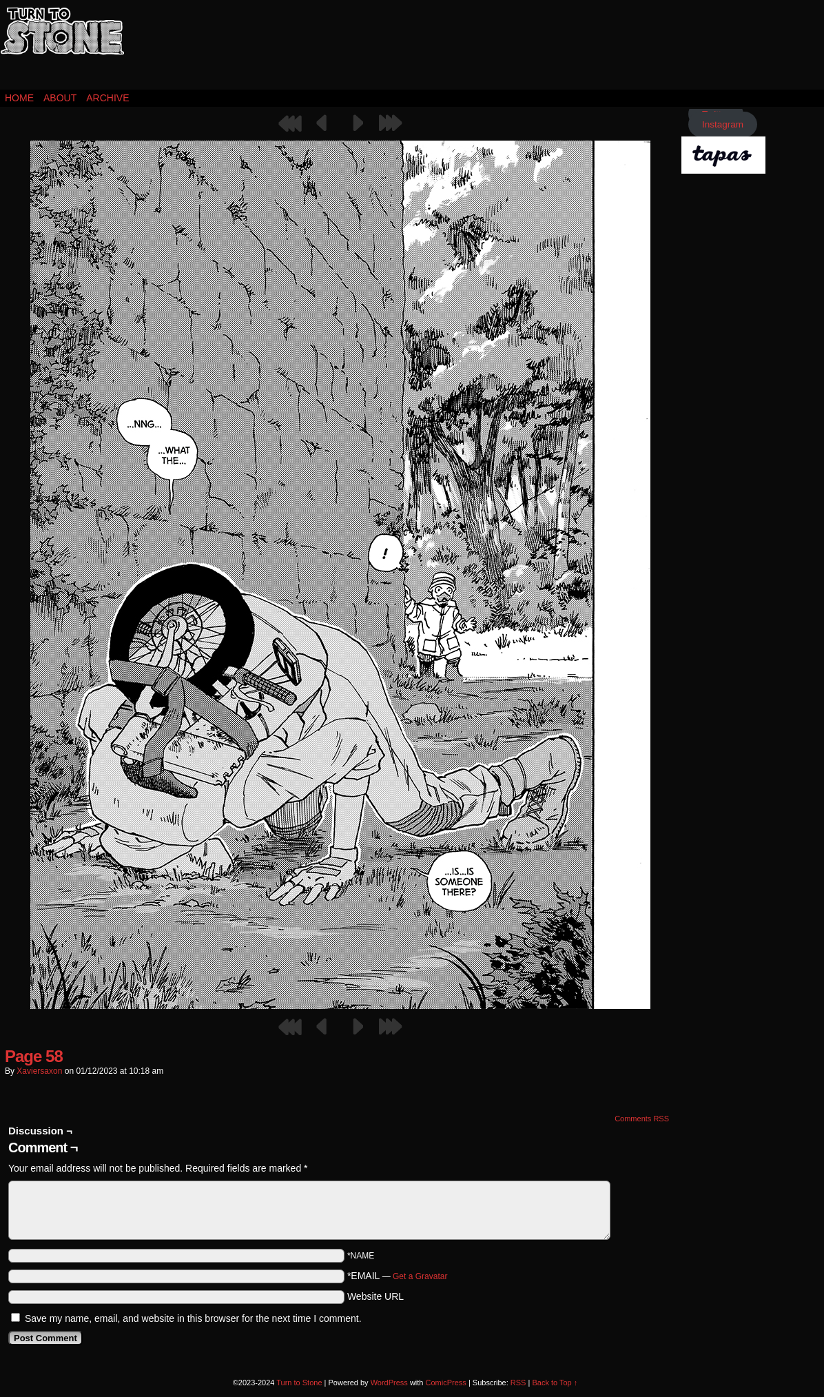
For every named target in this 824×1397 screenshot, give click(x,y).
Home (19, 97)
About (59, 97)
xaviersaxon (39, 1071)
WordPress (389, 1382)
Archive (107, 97)
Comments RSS (642, 1118)
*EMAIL (397, 1275)
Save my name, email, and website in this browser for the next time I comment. (193, 1318)
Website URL (375, 1296)
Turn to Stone (62, 48)
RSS (518, 1382)
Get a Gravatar (420, 1276)
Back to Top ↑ (554, 1382)
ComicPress (446, 1382)
